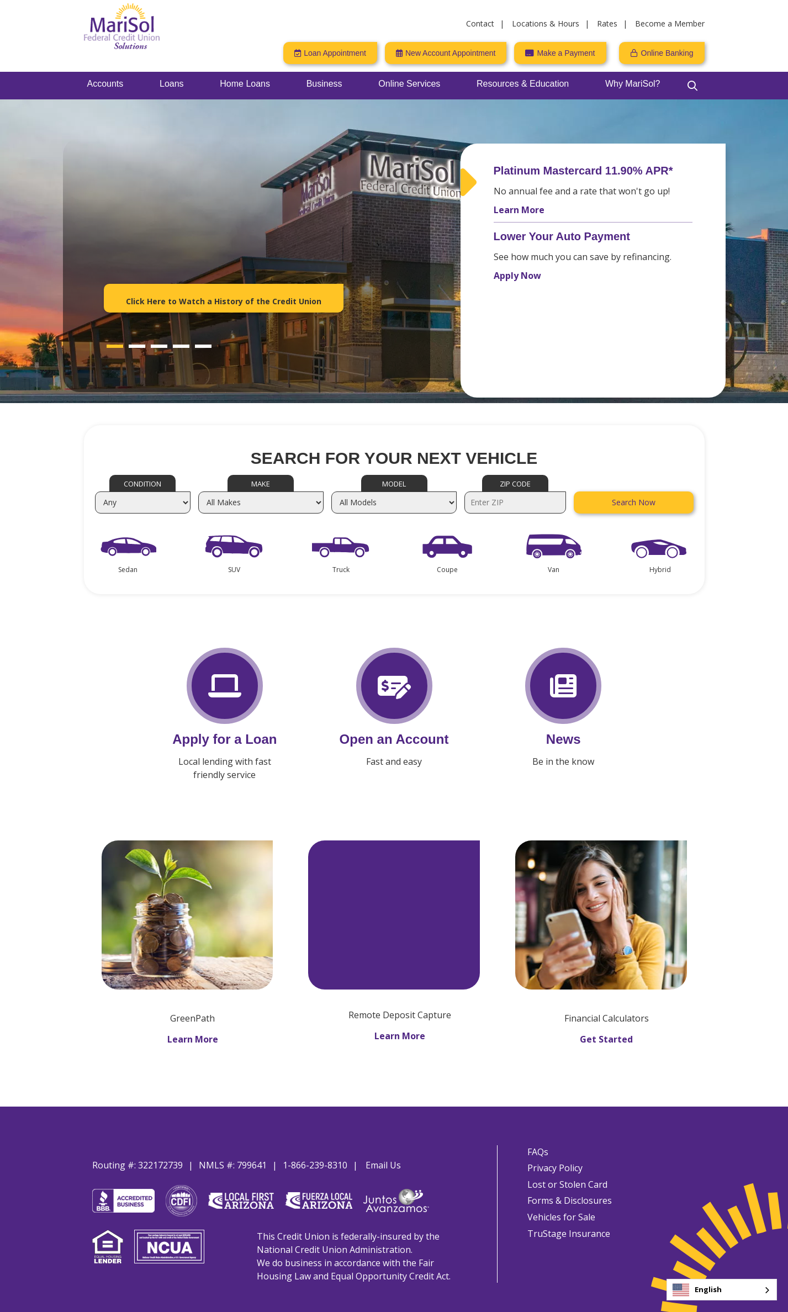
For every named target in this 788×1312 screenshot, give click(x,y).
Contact (480, 23)
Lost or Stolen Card (564, 1178)
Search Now (633, 502)
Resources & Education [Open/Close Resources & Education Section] (523, 83)
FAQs (534, 1141)
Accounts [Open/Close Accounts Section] (105, 83)
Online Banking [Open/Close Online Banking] (667, 53)
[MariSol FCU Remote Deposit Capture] (394, 902)
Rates (607, 23)
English (697, 1290)
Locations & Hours (545, 23)
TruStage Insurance (565, 1235)
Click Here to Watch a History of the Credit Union (223, 301)
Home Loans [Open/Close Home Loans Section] (245, 83)
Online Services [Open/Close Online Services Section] (409, 83)
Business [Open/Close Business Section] (324, 83)
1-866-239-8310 (315, 1154)
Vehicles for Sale (558, 1216)
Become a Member (670, 23)
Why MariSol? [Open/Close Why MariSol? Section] (632, 83)
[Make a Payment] (560, 53)
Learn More (519, 210)
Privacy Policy (551, 1160)
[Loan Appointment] (330, 53)
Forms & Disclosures (566, 1197)
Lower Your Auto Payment (562, 236)
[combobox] (722, 1289)
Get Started (606, 1028)
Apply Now (517, 275)
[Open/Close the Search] (692, 85)
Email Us (383, 1154)
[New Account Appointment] (445, 53)
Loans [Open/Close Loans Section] (172, 83)
